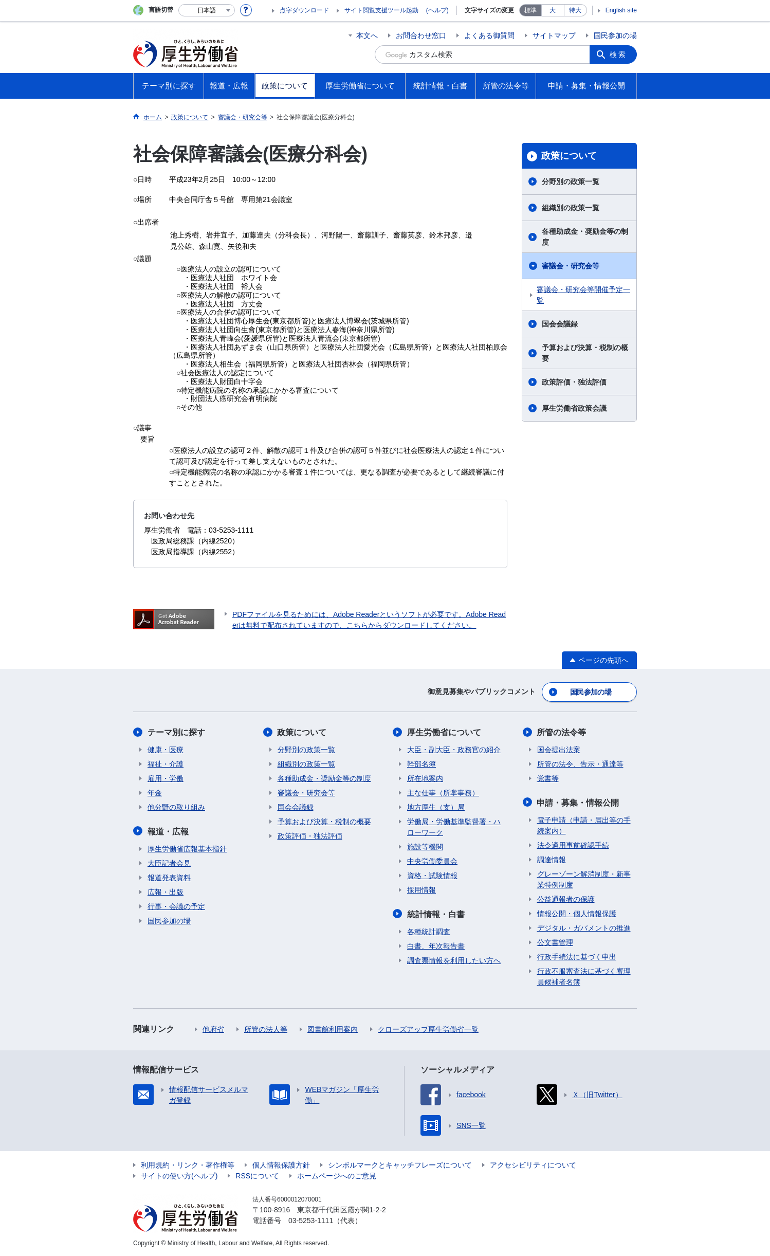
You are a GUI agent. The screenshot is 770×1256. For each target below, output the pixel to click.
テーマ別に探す (176, 732)
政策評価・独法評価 (574, 382)
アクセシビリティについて (533, 1164)
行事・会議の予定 (176, 906)
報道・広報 (168, 831)
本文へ (367, 35)
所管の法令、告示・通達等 (580, 764)
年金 (155, 793)
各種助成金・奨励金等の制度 (585, 236)
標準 (530, 10)
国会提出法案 (558, 749)
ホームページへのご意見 (336, 1175)
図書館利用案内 (332, 1029)
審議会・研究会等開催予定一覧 (583, 294)
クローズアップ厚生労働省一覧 (428, 1029)
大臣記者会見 (169, 863)
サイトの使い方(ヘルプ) (179, 1175)
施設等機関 (425, 847)
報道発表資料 (169, 877)
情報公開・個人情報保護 (576, 913)
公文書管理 (555, 942)
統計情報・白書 (436, 913)
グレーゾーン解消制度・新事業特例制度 (584, 878)
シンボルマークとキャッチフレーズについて (400, 1164)
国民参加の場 (615, 35)
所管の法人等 (265, 1029)
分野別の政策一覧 (570, 181)
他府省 (213, 1029)
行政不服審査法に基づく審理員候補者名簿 (584, 976)
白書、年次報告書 (436, 945)
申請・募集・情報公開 (578, 802)
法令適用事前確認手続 (573, 845)
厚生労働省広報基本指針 (187, 848)
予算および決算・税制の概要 (585, 352)
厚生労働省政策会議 (574, 408)
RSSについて (257, 1175)
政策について (569, 156)
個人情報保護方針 (281, 1164)
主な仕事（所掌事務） (443, 793)
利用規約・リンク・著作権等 (187, 1164)
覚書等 (548, 778)
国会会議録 (560, 324)
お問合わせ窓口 (421, 35)
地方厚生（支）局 (436, 807)
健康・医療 (166, 749)
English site (621, 10)
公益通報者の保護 (566, 899)
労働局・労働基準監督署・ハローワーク (454, 826)
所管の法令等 (561, 732)
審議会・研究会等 (570, 266)
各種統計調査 (428, 931)
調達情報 (551, 859)
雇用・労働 (166, 778)
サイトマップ (554, 35)
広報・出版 (166, 891)
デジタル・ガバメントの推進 (584, 927)
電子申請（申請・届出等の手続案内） (584, 824)
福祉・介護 (166, 764)
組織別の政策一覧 (570, 208)
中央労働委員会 (432, 861)
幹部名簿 (421, 764)
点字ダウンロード (304, 10)
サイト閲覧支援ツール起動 (381, 10)
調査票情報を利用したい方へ (454, 960)
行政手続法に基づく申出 (576, 956)
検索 (618, 54)
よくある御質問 (489, 35)
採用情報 (421, 890)
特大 (575, 10)
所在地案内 (425, 778)
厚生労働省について (444, 732)
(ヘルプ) (437, 10)
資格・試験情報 (432, 875)
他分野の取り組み (176, 807)
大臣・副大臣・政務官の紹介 (454, 749)
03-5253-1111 (310, 1220)
